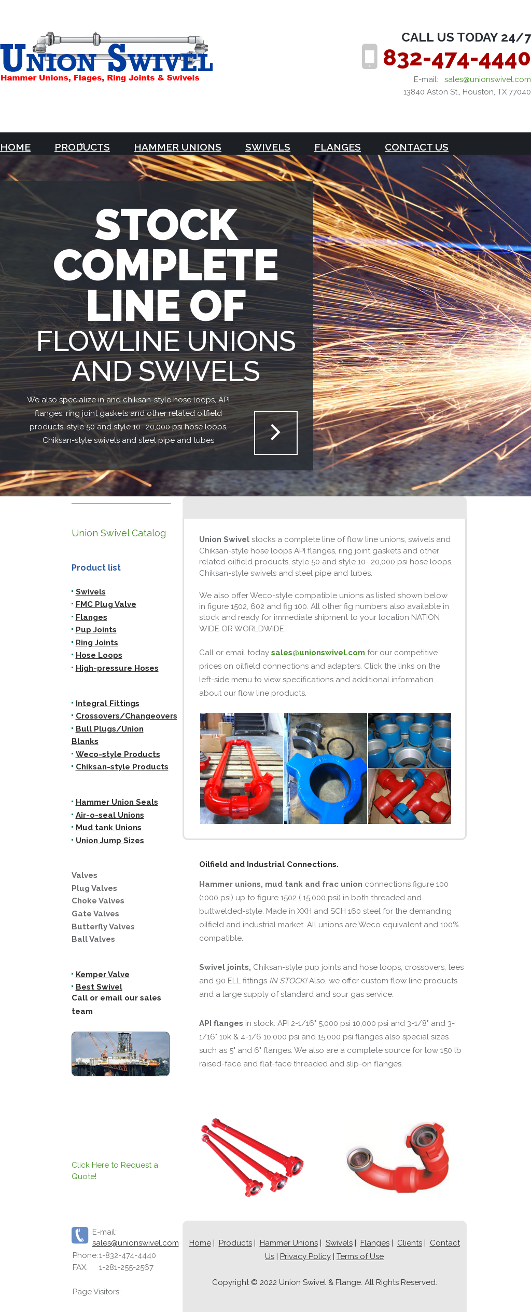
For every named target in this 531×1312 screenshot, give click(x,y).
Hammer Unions (177, 147)
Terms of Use (360, 1256)
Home (15, 147)
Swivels (267, 147)
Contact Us (417, 147)
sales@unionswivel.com (487, 79)
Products (235, 1243)
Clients (409, 1243)
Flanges (337, 147)
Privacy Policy (305, 1256)
